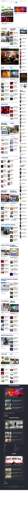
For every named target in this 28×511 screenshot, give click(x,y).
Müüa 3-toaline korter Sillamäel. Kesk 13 (24, 161)
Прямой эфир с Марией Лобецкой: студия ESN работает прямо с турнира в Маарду (16, 377)
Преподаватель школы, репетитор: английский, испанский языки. (24, 136)
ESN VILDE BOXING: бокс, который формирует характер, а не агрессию (15, 91)
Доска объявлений (21, 1)
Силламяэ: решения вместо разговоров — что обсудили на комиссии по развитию (16, 292)
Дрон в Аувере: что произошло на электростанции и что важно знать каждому (7, 328)
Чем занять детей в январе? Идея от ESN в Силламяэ (12, 161)
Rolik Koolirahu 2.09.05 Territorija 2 (24, 169)
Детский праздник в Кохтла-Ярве (24, 204)
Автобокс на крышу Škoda (24, 101)
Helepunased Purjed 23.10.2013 (24, 197)
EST (15, 2)
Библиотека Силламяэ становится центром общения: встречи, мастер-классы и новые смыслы (5, 203)
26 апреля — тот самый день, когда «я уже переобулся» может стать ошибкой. (16, 142)
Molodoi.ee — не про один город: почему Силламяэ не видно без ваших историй (15, 139)
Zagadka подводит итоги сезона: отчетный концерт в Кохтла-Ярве (6, 23)
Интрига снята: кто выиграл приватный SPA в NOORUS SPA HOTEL (15, 342)
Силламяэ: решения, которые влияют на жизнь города (15, 296)
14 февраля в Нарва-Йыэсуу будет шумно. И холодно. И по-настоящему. (15, 338)
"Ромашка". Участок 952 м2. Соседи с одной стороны (24, 150)
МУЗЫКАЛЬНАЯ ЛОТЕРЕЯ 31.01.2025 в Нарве (24, 225)
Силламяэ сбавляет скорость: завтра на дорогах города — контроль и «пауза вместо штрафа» (14, 203)
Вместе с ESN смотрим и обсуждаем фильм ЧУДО (24, 183)
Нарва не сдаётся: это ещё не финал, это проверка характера (7, 268)
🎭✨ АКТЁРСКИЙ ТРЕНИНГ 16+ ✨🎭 (6, 372)
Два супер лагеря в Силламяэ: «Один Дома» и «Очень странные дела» (12, 183)
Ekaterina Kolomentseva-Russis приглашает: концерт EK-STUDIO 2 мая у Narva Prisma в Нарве (6, 94)
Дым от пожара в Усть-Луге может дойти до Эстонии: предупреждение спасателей (6, 324)
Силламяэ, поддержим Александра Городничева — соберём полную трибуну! (7, 148)
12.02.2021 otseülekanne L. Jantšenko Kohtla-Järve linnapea (24, 211)
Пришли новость (25, 1)
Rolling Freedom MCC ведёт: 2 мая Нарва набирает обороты (6, 86)
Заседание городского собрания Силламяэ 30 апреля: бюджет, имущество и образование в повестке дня (16, 283)
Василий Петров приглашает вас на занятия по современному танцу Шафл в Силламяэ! (17, 432)
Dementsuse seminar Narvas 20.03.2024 (24, 172)
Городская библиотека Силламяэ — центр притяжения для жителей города (7, 208)
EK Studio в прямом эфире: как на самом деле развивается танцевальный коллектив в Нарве (15, 261)
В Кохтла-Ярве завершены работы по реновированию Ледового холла (24, 232)
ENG (14, 2)
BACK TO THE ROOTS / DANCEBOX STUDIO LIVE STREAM (24, 218)
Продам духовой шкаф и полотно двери (24, 111)
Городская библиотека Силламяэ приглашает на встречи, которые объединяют (7, 211)
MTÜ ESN (6, 1)
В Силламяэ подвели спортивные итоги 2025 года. (15, 98)
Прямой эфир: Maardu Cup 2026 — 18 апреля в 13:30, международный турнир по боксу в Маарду (15, 381)
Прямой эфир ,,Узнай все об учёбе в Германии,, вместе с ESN (24, 201)
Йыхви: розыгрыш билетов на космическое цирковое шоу (15, 149)
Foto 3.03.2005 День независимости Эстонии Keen (24, 236)
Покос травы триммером (23, 129)
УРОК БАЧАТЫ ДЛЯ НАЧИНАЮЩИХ (6, 369)
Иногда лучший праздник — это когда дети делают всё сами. (12, 170)
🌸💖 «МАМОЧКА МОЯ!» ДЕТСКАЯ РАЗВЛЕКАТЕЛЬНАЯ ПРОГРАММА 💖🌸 (6, 376)
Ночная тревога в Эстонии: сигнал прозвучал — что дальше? (6, 321)
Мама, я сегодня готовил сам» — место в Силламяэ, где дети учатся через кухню (5, 175)
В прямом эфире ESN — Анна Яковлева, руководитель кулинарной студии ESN (5, 165)
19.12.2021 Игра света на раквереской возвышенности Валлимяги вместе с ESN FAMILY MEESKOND (24, 187)
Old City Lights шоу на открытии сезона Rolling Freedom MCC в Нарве (16, 33)
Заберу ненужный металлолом (24, 122)
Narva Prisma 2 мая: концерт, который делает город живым (15, 118)
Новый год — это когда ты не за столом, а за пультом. (16, 345)
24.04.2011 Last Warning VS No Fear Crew (24, 215)
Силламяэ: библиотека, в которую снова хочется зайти (6, 216)
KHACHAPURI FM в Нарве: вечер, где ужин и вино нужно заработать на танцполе (15, 240)
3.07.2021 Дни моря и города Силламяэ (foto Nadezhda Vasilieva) (24, 208)
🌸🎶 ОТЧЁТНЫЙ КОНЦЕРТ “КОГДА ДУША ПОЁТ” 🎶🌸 (6, 380)
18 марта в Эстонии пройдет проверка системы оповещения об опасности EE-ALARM (15, 208)
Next (13, 11)
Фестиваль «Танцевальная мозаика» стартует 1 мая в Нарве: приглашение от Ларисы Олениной (15, 329)
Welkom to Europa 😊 (14, 436)
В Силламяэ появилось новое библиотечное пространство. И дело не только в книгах (7, 219)
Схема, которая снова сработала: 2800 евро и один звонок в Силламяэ (7, 317)
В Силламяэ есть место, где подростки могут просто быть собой (5, 170)
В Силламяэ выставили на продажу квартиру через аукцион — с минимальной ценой (15, 43)
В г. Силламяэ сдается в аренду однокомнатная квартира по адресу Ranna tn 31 (24, 97)
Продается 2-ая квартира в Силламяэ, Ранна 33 (24, 133)
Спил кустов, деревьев (23, 125)
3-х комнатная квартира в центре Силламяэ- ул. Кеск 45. (24, 118)
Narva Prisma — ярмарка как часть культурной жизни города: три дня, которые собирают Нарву (6, 143)
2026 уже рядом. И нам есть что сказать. (12, 175)
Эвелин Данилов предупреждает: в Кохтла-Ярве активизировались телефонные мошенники (3, 35)
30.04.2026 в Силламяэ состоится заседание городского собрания (2, 41)
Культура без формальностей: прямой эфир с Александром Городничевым (6, 152)
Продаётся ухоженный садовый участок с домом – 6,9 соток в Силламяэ (24, 115)
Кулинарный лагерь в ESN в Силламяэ (11, 178)
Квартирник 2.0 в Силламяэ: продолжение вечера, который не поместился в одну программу (24, 52)
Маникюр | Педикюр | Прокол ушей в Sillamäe (24, 143)
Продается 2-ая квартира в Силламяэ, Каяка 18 (24, 94)
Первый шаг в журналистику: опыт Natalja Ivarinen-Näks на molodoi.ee (6, 265)
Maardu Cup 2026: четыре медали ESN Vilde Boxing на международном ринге (15, 94)
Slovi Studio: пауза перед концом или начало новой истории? (14, 134)
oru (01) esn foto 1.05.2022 (4, 63)
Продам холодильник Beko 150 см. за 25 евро (24, 147)
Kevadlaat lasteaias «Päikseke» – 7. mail (15, 36)
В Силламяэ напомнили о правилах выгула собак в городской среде (8, 35)
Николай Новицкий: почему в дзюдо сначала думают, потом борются (17, 472)
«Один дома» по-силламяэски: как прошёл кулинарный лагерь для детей (11, 165)
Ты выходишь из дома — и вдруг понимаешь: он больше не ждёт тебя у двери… (5, 312)
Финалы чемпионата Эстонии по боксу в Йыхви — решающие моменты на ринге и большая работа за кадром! (17, 400)
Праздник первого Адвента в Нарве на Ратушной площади (24, 194)
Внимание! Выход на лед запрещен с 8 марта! (15, 215)
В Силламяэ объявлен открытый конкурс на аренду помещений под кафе (24, 63)
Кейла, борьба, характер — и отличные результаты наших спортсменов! (16, 469)
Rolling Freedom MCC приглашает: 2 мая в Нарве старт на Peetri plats (15, 236)
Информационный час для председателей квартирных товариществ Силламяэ (16, 219)
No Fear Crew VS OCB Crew (24, 222)
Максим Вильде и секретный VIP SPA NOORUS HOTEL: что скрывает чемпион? (15, 349)
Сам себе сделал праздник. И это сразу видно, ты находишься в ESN (5, 180)
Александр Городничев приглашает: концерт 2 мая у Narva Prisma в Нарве (5, 135)
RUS (16, 2)
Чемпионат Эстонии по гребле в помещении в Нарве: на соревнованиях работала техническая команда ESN (17, 408)
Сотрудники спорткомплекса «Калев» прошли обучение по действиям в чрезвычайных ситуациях (24, 45)
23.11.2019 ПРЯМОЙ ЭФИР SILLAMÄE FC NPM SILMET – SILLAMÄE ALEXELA (24, 229)
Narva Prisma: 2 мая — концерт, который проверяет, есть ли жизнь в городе (6, 90)
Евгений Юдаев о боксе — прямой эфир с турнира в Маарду (15, 107)
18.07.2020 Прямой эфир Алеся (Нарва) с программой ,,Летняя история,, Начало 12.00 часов (24, 179)
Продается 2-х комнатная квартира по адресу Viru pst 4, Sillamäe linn (24, 157)
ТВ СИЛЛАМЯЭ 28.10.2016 (23, 176)
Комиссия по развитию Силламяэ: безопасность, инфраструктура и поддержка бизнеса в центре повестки (16, 288)
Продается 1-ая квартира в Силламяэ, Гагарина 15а (24, 108)
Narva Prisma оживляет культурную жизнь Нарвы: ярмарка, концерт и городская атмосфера (16, 40)
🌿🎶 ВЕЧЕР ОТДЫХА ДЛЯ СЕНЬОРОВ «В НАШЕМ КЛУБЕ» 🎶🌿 (5, 364)
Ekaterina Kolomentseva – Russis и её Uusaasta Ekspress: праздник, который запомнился (16, 274)
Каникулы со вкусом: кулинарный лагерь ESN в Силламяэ (5, 161)
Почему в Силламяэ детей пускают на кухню (5, 185)
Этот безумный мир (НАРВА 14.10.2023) (24, 190)
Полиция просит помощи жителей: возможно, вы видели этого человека (15, 212)
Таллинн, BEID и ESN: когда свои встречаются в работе (24, 59)
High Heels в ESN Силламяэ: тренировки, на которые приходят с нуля (15, 86)
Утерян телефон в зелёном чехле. (24, 104)
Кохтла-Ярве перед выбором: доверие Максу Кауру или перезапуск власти (8, 41)
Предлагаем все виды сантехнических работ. (24, 154)
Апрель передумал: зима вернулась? (15, 145)
